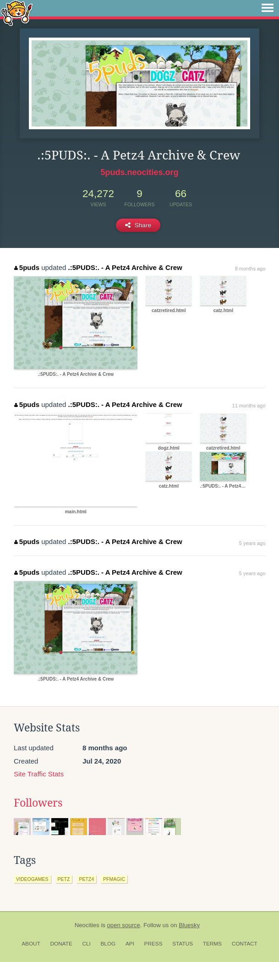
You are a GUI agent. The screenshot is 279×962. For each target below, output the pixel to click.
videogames (32, 879)
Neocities (87, 925)
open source (123, 925)
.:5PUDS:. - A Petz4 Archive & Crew (125, 267)
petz (64, 879)
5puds (26, 267)
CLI (86, 943)
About (31, 943)
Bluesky (189, 925)
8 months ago (250, 268)
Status (182, 943)
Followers (38, 803)
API (130, 943)
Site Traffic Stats (39, 774)
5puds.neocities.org (139, 172)
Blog (107, 943)
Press (153, 943)
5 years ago (252, 543)
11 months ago (249, 405)
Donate (61, 943)
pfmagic (114, 879)
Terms (212, 943)
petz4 (86, 879)
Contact (244, 943)
